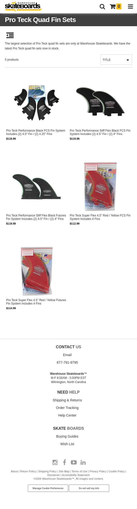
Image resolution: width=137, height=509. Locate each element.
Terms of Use (79, 471)
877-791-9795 (67, 362)
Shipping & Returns (67, 400)
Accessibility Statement (76, 475)
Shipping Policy (47, 471)
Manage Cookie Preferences (47, 488)
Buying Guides (67, 436)
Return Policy (28, 471)
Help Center (67, 415)
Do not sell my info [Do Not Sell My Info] (89, 488)
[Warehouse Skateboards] (25, 6)
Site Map (64, 471)
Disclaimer (53, 475)
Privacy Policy (98, 471)
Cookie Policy (116, 471)
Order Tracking (67, 408)
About (14, 471)
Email (67, 355)
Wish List (67, 444)
